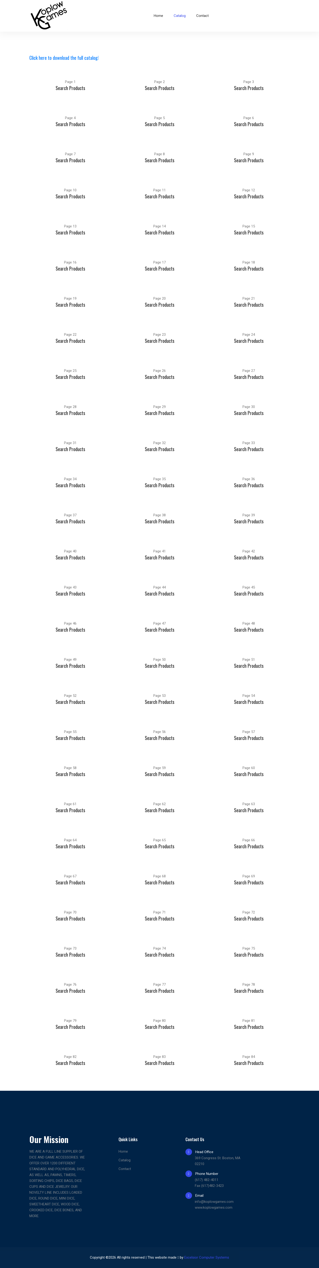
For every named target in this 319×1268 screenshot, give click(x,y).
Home (158, 16)
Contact (202, 16)
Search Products (70, 88)
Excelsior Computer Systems (206, 1257)
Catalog (180, 16)
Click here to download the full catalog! (64, 58)
